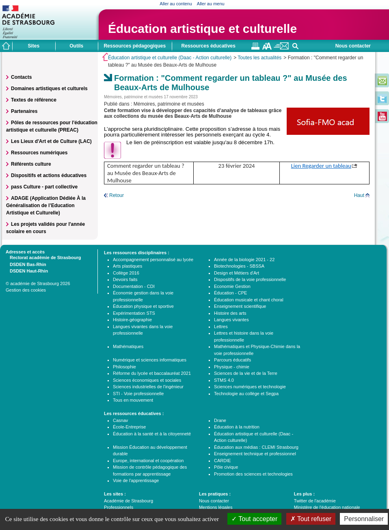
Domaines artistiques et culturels (49, 88)
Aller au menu (211, 3)
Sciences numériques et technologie (250, 386)
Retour (116, 195)
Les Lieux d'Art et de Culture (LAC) (51, 141)
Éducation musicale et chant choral (248, 299)
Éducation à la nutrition (236, 426)
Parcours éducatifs (232, 359)
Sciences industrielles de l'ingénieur (148, 386)
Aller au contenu (176, 3)
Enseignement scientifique (240, 306)
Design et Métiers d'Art (236, 272)
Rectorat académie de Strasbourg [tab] (43, 257)
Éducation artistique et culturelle (202, 28)
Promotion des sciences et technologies (253, 474)
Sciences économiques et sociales (147, 380)
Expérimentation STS (134, 313)
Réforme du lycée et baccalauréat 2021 (152, 373)
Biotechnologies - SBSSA (239, 266)
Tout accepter (254, 518)
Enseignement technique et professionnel (255, 453)
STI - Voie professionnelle (138, 393)
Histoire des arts (230, 313)
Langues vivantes (231, 319)
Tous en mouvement (133, 400)
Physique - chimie (231, 366)
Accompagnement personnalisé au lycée (153, 259)
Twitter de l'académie (315, 500)
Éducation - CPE (230, 292)
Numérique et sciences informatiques (149, 359)
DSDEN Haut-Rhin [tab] (27, 270)
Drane (220, 420)
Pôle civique (226, 467)
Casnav (120, 420)
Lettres (221, 326)
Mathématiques (128, 346)
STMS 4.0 (224, 380)
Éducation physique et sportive (143, 306)
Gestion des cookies (26, 290)
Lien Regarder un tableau (321, 165)
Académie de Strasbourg (128, 500)
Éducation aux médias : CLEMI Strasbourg (256, 447)
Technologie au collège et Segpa (246, 393)
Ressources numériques (39, 153)
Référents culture (31, 164)
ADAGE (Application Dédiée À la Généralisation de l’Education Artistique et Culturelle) (46, 205)
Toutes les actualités (259, 58)
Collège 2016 (126, 272)
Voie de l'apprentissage (136, 480)
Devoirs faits (125, 279)
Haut (359, 195)
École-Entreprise (129, 426)
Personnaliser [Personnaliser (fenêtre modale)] (364, 518)
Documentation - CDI (134, 286)
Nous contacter (353, 46)
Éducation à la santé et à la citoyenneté (152, 433)
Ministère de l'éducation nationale (327, 507)
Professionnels (118, 507)
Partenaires (24, 111)
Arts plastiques (127, 266)
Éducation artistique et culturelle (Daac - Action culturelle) (169, 58)
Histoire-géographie (132, 319)
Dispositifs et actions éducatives (48, 175)
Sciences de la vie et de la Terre (245, 373)
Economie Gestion (232, 286)
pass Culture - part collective (44, 187)
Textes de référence (33, 100)
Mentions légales (216, 507)
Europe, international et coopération (148, 460)
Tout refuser (311, 518)
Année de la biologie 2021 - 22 (244, 259)
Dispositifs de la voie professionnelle (250, 279)
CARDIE (222, 460)
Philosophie (124, 366)
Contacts (21, 77)
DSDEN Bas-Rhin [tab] (26, 264)
